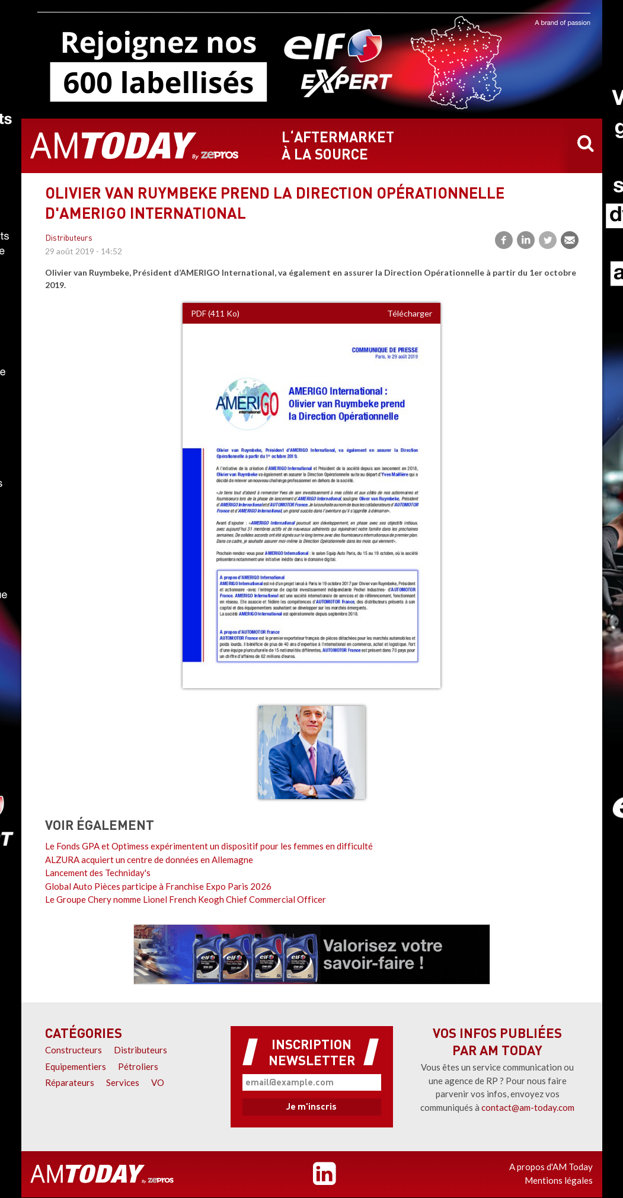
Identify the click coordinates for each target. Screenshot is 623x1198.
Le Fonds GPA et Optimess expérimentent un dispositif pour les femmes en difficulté (209, 846)
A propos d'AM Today (551, 1166)
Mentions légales (559, 1180)
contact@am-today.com (527, 1107)
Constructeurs (73, 1049)
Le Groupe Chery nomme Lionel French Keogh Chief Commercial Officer (185, 899)
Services (122, 1082)
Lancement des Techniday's (98, 872)
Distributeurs (68, 238)
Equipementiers (75, 1066)
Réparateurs (69, 1082)
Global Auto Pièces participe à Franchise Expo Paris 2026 (158, 886)
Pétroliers (138, 1066)
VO (157, 1082)
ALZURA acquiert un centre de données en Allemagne (149, 859)
